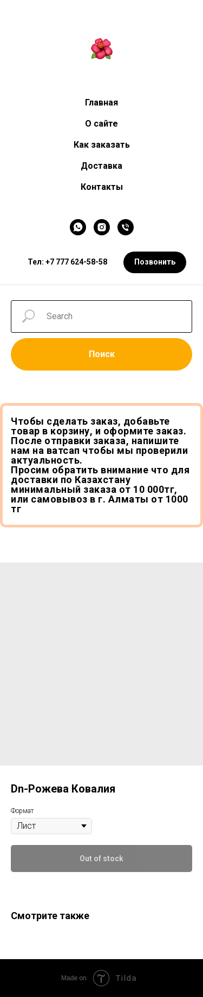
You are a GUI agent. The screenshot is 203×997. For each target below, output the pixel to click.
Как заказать (102, 145)
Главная (101, 102)
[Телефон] (125, 227)
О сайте (101, 123)
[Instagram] (102, 227)
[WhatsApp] (78, 227)
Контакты (102, 187)
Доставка (101, 166)
